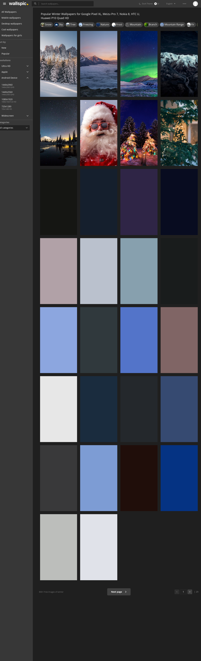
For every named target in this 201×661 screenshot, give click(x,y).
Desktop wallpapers (15, 23)
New (9, 47)
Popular (11, 53)
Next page (120, 591)
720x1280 (12, 106)
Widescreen (11, 115)
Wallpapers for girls (15, 35)
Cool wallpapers (13, 29)
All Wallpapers (12, 11)
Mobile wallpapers (15, 17)
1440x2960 (12, 85)
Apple (8, 71)
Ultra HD (9, 66)
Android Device (13, 77)
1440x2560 (23, 92)
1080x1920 (12, 99)
